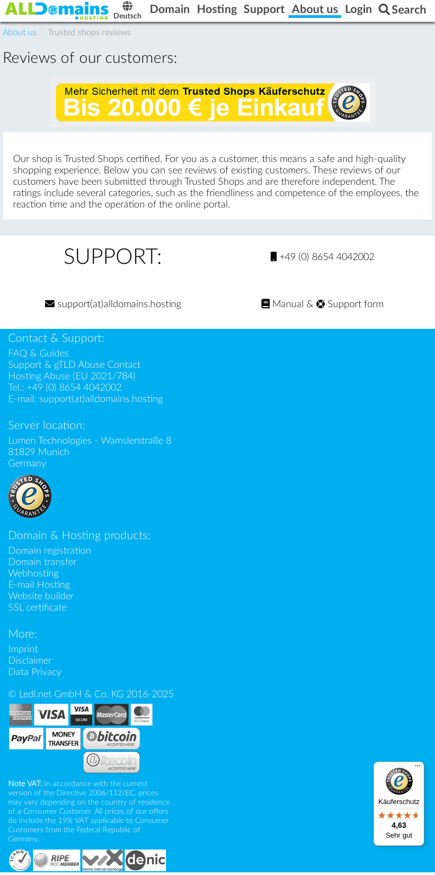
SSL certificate (37, 607)
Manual (282, 304)
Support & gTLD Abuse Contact (74, 365)
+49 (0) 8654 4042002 (322, 257)
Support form (349, 304)
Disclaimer (30, 660)
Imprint (23, 649)
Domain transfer (42, 562)
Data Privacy (34, 672)
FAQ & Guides (38, 353)
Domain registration (49, 550)
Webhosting (33, 573)
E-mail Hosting (39, 584)
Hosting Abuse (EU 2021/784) (72, 376)
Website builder (41, 596)
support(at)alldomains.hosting (113, 304)
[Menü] (417, 768)
